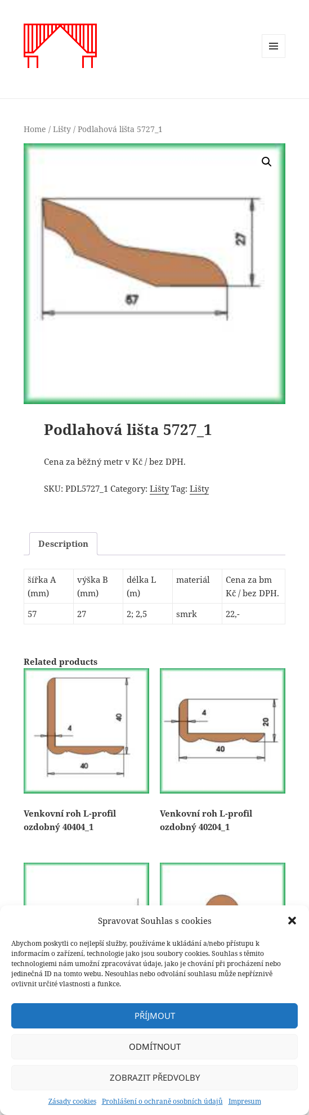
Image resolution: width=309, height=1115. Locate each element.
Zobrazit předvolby (155, 1077)
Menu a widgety (273, 57)
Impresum (245, 1101)
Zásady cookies (72, 1101)
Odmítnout (155, 1046)
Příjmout (155, 1015)
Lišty (62, 129)
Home (35, 129)
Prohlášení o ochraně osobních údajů (162, 1101)
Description (63, 543)
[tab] (63, 543)
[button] (292, 920)
